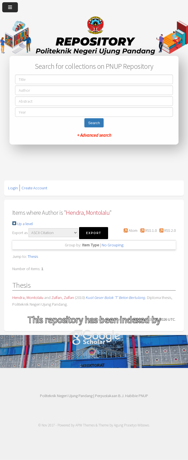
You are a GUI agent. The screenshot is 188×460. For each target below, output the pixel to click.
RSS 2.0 (167, 230)
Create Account (34, 187)
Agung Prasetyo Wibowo (131, 425)
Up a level (22, 223)
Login (13, 187)
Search (94, 123)
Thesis (33, 256)
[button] (93, 233)
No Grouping (112, 244)
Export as (20, 232)
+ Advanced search (94, 135)
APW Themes (85, 425)
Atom (129, 230)
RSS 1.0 (147, 230)
